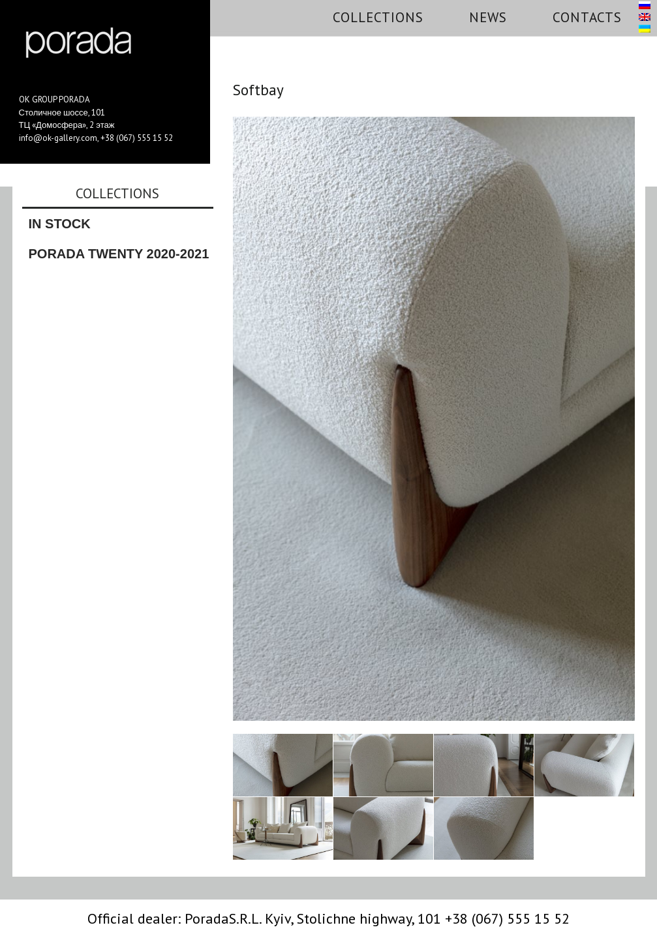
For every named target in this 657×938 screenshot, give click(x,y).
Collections (378, 17)
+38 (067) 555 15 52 (136, 138)
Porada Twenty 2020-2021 (119, 254)
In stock (60, 224)
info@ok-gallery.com (58, 138)
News (488, 17)
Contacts (587, 17)
